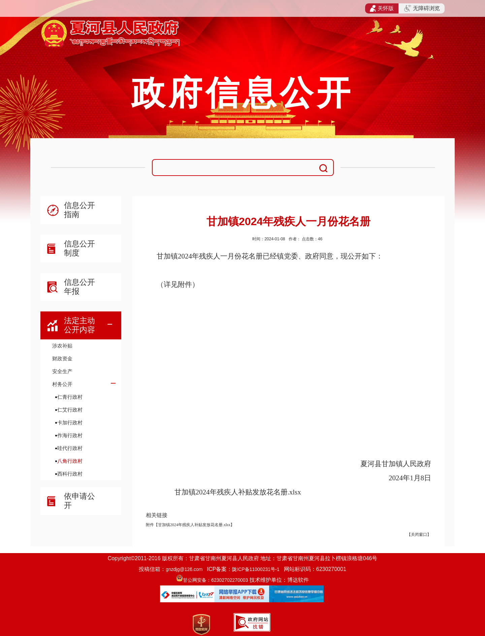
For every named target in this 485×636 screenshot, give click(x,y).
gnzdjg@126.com (184, 569)
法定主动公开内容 (79, 325)
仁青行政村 (70, 397)
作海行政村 (70, 435)
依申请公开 (79, 501)
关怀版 (382, 8)
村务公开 (62, 384)
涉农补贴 (62, 346)
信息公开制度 (79, 248)
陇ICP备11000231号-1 (255, 569)
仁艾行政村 (70, 410)
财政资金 (62, 358)
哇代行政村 (70, 448)
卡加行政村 (70, 422)
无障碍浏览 (422, 8)
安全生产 (62, 371)
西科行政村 (70, 474)
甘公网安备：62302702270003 (215, 580)
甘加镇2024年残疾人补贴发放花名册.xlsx (237, 492)
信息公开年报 (79, 287)
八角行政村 (70, 461)
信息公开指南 (79, 210)
